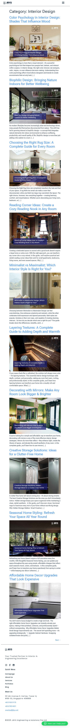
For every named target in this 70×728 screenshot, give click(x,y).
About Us (9, 677)
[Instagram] (6, 665)
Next (58, 640)
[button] (63, 3)
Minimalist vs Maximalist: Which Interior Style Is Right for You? (32, 267)
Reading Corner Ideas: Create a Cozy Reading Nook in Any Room (33, 207)
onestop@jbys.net (11, 710)
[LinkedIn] (14, 665)
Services (8, 680)
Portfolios (9, 684)
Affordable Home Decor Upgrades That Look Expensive (33, 577)
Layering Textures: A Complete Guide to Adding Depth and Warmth (34, 329)
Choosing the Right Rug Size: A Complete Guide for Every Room (32, 144)
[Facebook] (10, 665)
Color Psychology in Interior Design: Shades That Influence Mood (34, 19)
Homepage (9, 674)
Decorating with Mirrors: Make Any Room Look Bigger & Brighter (34, 392)
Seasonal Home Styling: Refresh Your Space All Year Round (32, 515)
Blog (7, 687)
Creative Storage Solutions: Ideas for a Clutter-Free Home (32, 452)
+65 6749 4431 (10, 706)
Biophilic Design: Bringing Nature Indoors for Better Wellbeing (33, 82)
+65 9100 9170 (10, 702)
